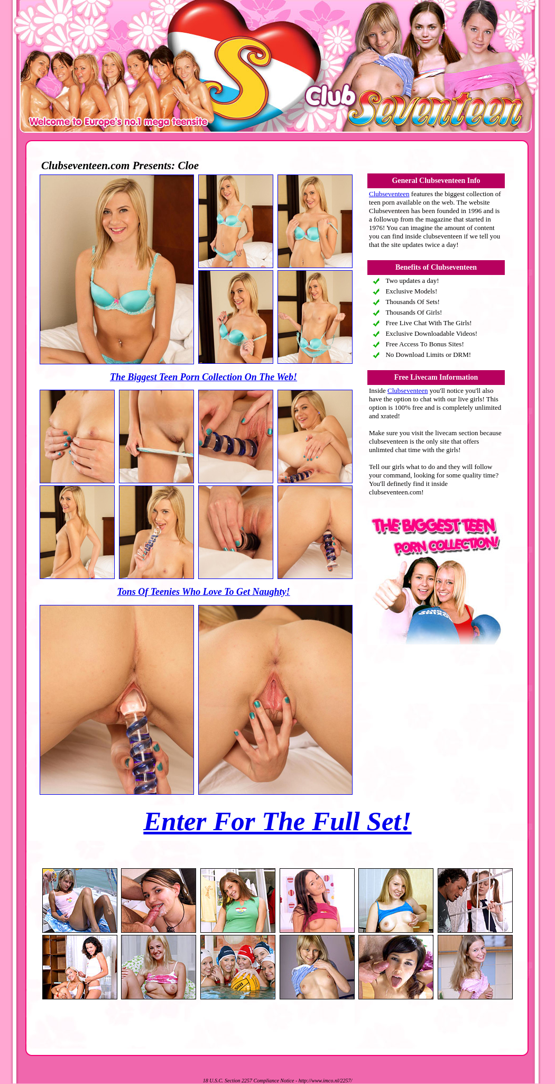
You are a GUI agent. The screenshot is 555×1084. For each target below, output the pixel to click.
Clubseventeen (389, 194)
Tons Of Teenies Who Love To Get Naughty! (203, 591)
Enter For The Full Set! (277, 821)
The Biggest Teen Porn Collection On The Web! (203, 377)
